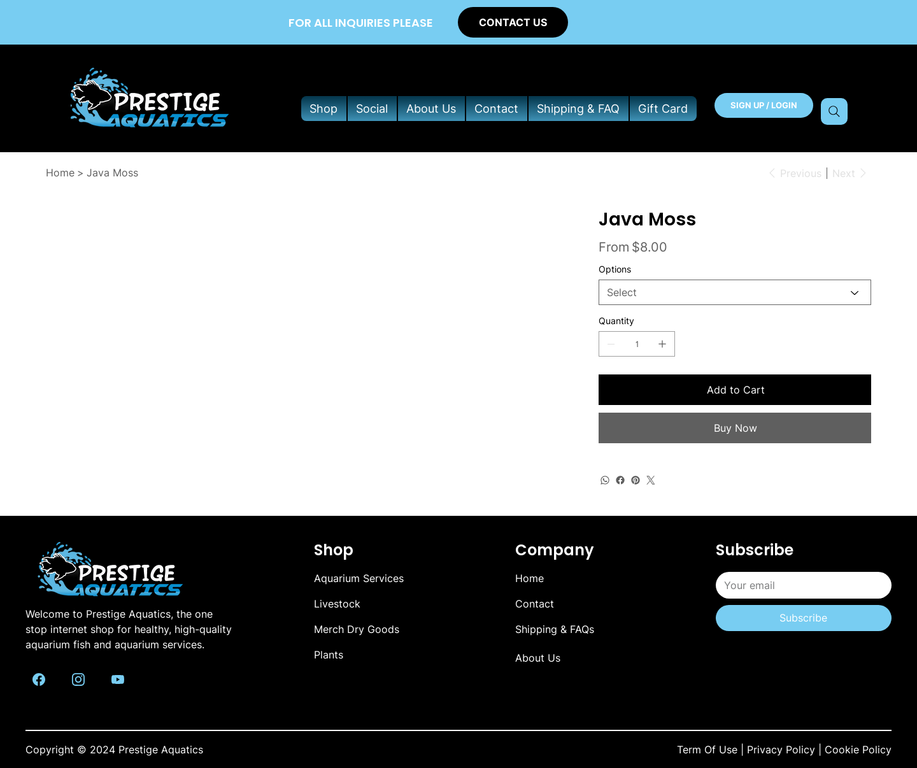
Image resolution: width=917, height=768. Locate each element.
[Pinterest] (635, 480)
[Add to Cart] (735, 389)
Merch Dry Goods (356, 629)
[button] (323, 108)
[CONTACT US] (513, 22)
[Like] (38, 678)
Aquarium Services (359, 578)
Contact (534, 603)
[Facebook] (620, 480)
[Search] (834, 111)
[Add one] (662, 344)
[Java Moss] (112, 172)
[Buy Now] (735, 428)
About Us (537, 657)
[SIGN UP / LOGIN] (763, 105)
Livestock (337, 603)
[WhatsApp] (605, 480)
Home (529, 578)
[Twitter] (650, 480)
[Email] (799, 585)
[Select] (735, 292)
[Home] (60, 172)
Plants (328, 654)
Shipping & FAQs (554, 629)
